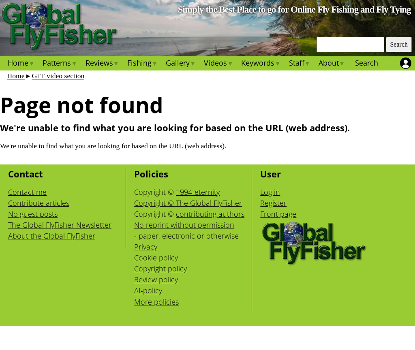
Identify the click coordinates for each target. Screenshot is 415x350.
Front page (278, 214)
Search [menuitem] (366, 63)
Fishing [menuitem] (142, 64)
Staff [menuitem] (299, 64)
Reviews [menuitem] (102, 64)
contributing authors (210, 214)
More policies (156, 302)
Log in (270, 192)
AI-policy (148, 290)
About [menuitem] (331, 64)
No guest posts (33, 214)
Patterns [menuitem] (59, 64)
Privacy (145, 247)
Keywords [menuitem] (261, 64)
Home (16, 76)
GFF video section (58, 76)
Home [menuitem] (21, 64)
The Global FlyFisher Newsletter (59, 225)
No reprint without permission (184, 225)
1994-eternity (198, 192)
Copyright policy (160, 268)
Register (273, 203)
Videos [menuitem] (218, 64)
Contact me (27, 192)
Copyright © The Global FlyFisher (188, 203)
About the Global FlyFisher (51, 236)
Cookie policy (156, 257)
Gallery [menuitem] (181, 64)
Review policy (156, 279)
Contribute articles (38, 203)
